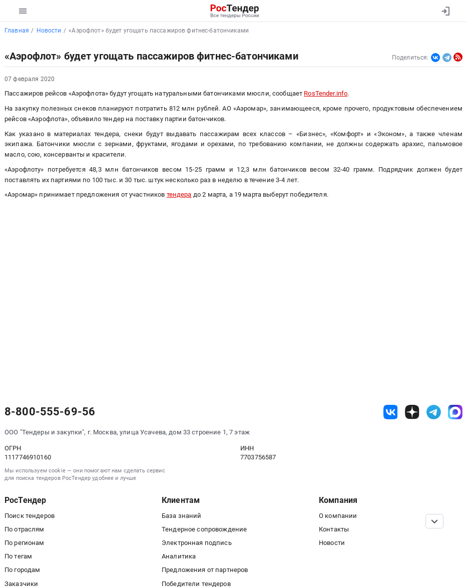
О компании (338, 515)
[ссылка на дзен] (412, 412)
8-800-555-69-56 (50, 412)
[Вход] (445, 11)
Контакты (334, 529)
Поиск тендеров (30, 515)
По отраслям (25, 529)
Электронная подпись (197, 542)
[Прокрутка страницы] (434, 521)
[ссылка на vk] (390, 412)
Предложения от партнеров (205, 569)
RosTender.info (325, 93)
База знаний (182, 515)
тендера (179, 194)
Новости (332, 542)
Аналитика (179, 556)
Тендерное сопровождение (204, 529)
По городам (22, 569)
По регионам (25, 542)
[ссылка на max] (455, 412)
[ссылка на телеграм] (433, 412)
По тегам (18, 556)
